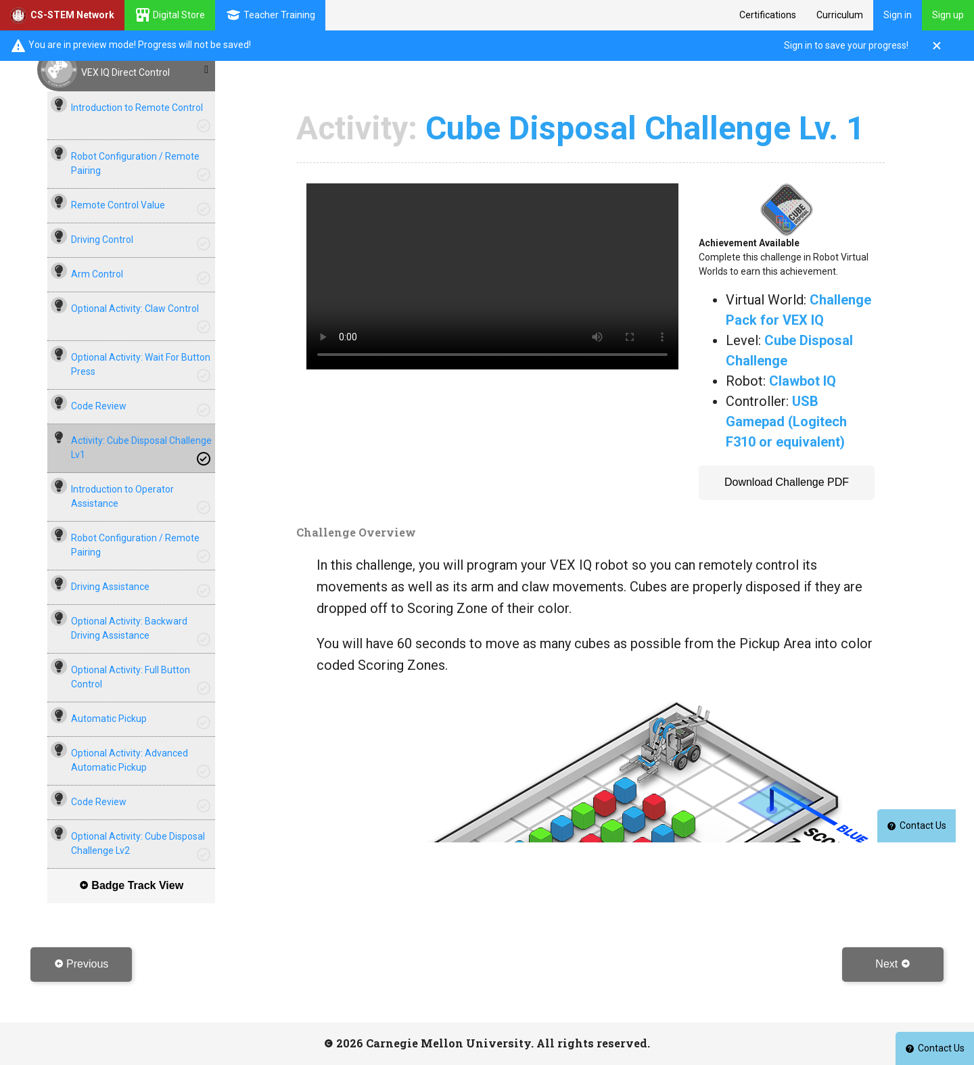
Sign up (948, 14)
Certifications (767, 14)
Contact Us (935, 1048)
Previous (81, 964)
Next (892, 964)
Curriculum (839, 14)
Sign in (897, 14)
